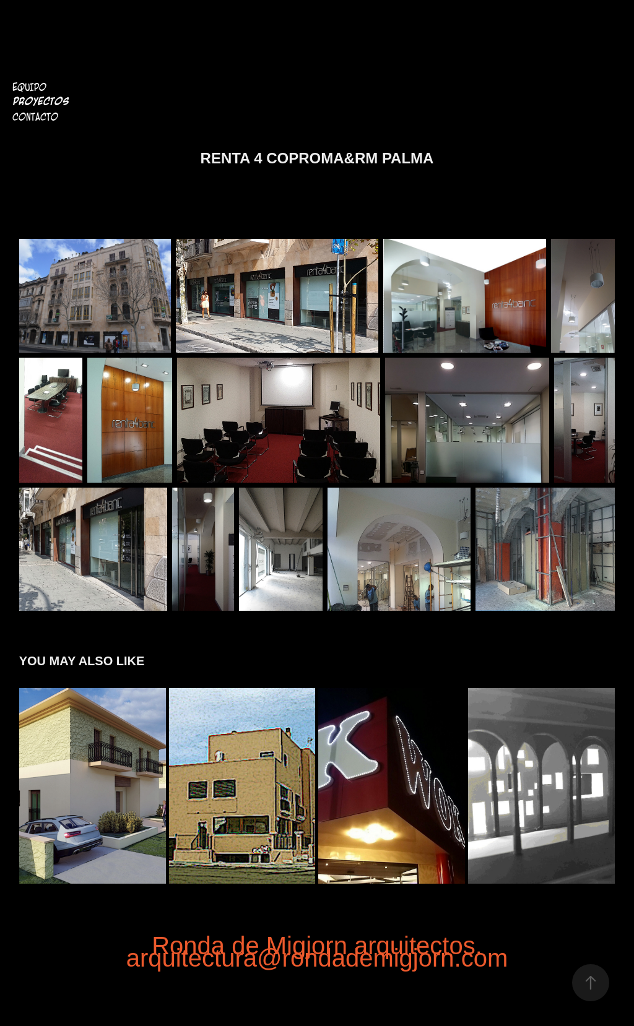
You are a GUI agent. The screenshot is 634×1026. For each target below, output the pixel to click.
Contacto (35, 117)
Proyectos (40, 101)
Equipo (29, 87)
